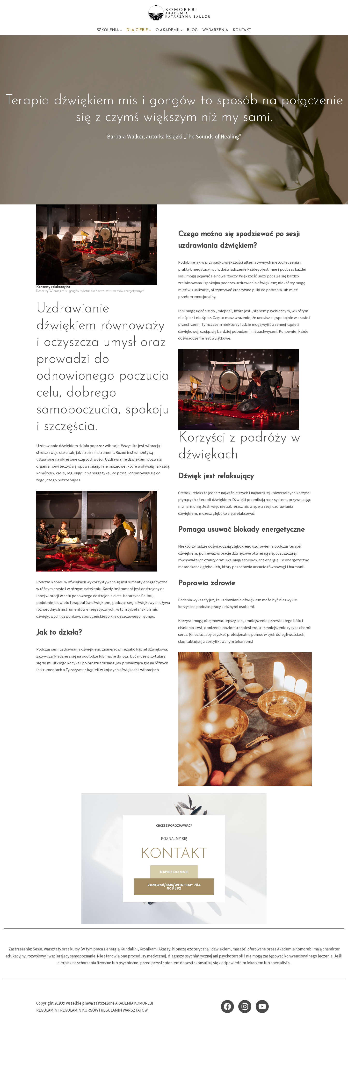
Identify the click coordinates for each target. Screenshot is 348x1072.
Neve (40, 1065)
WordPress (79, 1065)
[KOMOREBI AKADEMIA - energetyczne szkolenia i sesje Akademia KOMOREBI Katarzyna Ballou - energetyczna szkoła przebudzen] (174, 12)
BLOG (192, 30)
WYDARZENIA (216, 30)
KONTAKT (242, 30)
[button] (121, 30)
